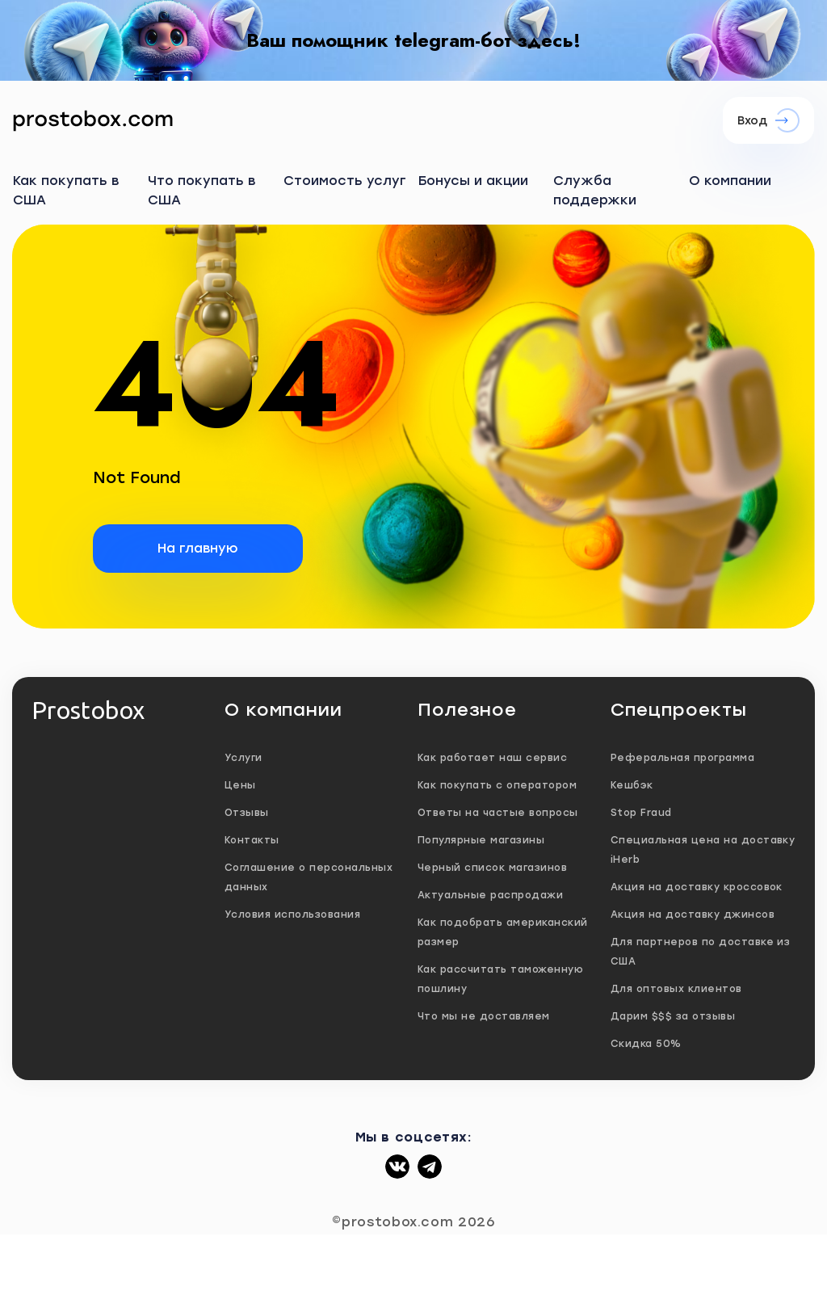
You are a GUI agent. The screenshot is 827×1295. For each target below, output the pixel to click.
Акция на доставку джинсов (693, 914)
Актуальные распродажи (490, 895)
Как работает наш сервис (492, 757)
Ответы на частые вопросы (498, 812)
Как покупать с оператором (497, 785)
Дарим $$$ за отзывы (673, 1016)
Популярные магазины (481, 840)
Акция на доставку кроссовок (697, 887)
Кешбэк (632, 785)
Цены (240, 785)
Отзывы (247, 812)
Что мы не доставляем (484, 1016)
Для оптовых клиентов (676, 988)
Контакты (252, 840)
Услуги (243, 757)
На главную (197, 548)
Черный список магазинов (492, 867)
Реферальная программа (682, 757)
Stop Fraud (641, 812)
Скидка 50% (646, 1043)
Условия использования (292, 914)
